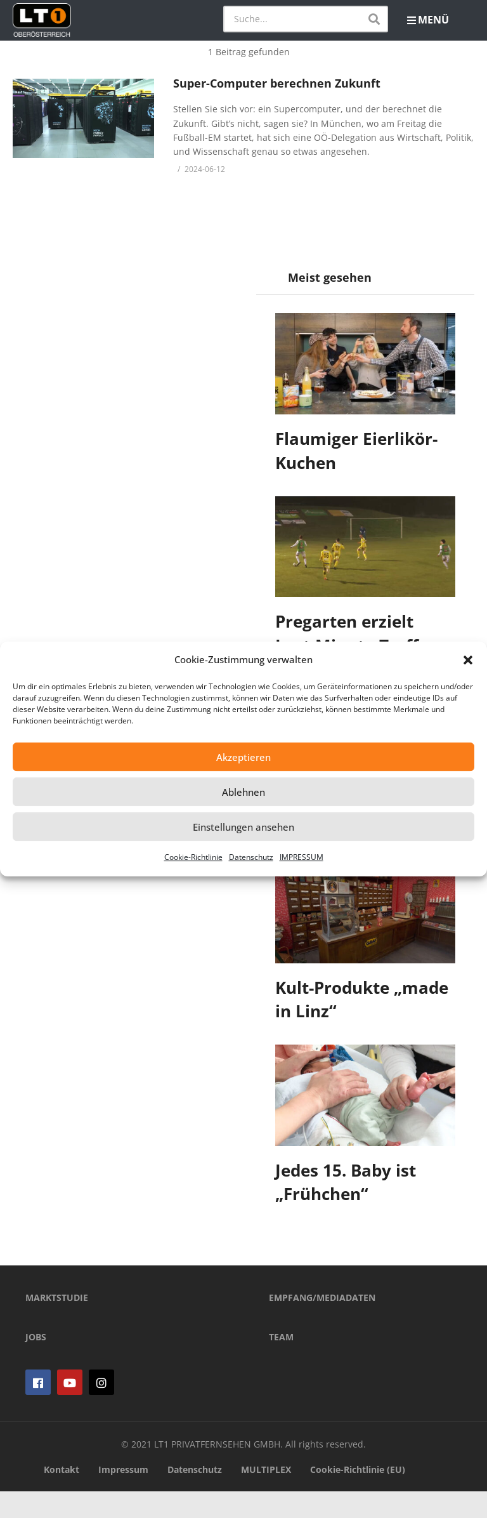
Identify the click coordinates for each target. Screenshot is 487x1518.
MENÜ (428, 20)
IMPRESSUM (301, 857)
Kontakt (61, 1495)
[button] (468, 660)
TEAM (281, 1363)
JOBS (35, 1363)
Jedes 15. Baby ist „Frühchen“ (345, 1182)
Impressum (123, 1495)
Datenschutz (251, 857)
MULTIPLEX (266, 1495)
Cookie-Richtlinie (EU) (357, 1495)
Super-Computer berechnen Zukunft (276, 83)
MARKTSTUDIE (56, 1324)
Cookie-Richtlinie (193, 857)
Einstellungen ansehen (243, 827)
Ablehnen (243, 792)
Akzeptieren (243, 757)
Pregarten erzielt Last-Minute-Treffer (355, 633)
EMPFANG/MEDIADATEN (322, 1324)
